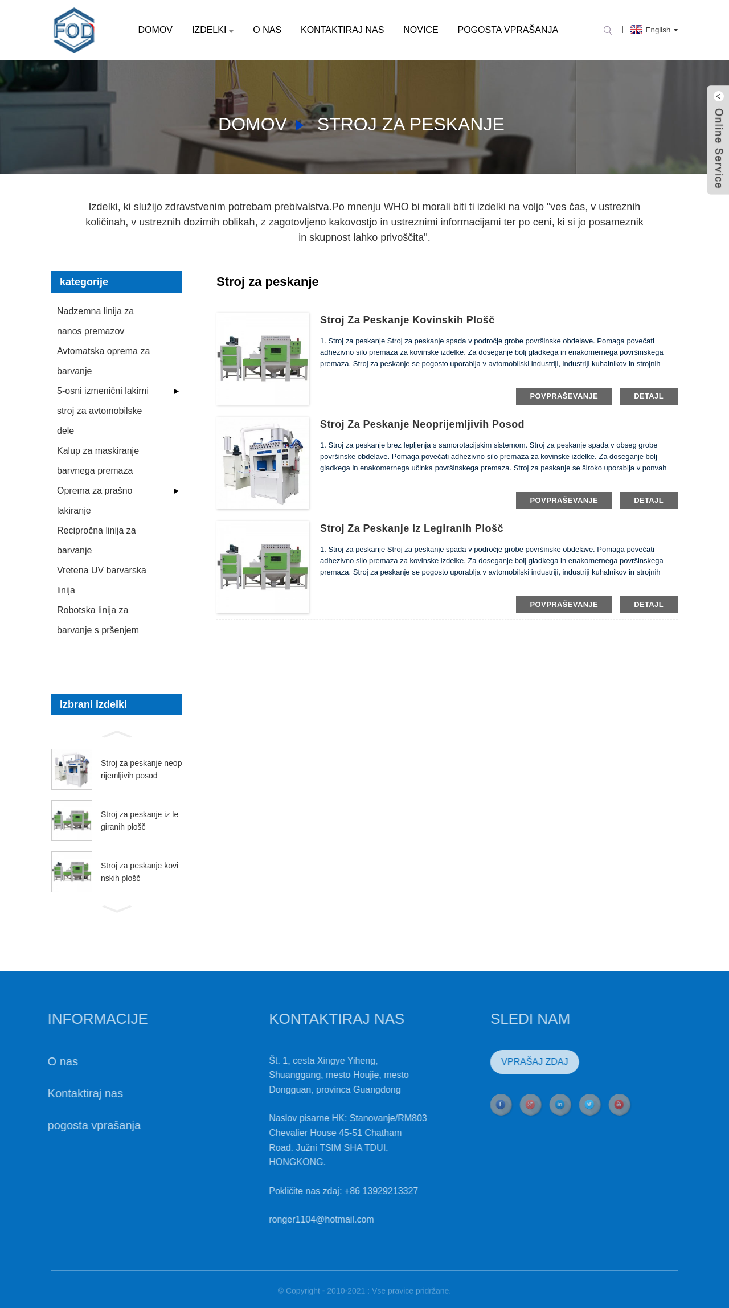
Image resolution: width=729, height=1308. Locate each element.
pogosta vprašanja (507, 30)
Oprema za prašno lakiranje (95, 500)
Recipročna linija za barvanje (96, 540)
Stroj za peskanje (411, 124)
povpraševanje (564, 396)
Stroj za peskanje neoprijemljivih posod (141, 769)
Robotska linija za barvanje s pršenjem (98, 620)
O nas (267, 30)
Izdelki (213, 30)
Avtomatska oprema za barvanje (103, 361)
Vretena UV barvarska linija (101, 580)
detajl (649, 396)
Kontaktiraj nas (342, 30)
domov (155, 30)
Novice (420, 30)
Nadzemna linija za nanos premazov (95, 321)
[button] (116, 733)
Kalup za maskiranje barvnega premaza (98, 460)
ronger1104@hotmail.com (298, 1219)
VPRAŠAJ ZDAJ (511, 1062)
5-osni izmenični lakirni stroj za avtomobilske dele (103, 411)
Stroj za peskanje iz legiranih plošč (139, 820)
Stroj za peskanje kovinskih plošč (139, 872)
